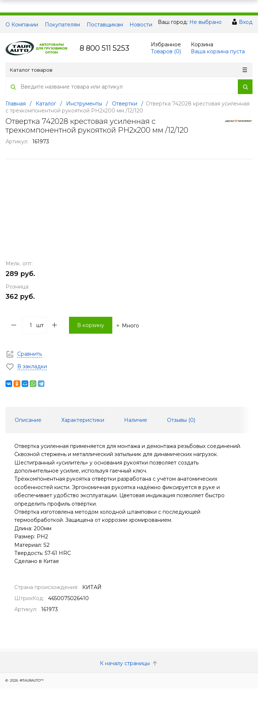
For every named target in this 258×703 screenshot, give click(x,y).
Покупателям (62, 24)
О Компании (22, 24)
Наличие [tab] (135, 420)
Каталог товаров (128, 70)
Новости (141, 24)
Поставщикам (105, 24)
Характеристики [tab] (82, 420)
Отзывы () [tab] (181, 420)
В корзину (90, 325)
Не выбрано (205, 22)
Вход (245, 22)
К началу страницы (129, 663)
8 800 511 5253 (104, 48)
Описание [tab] (28, 420)
